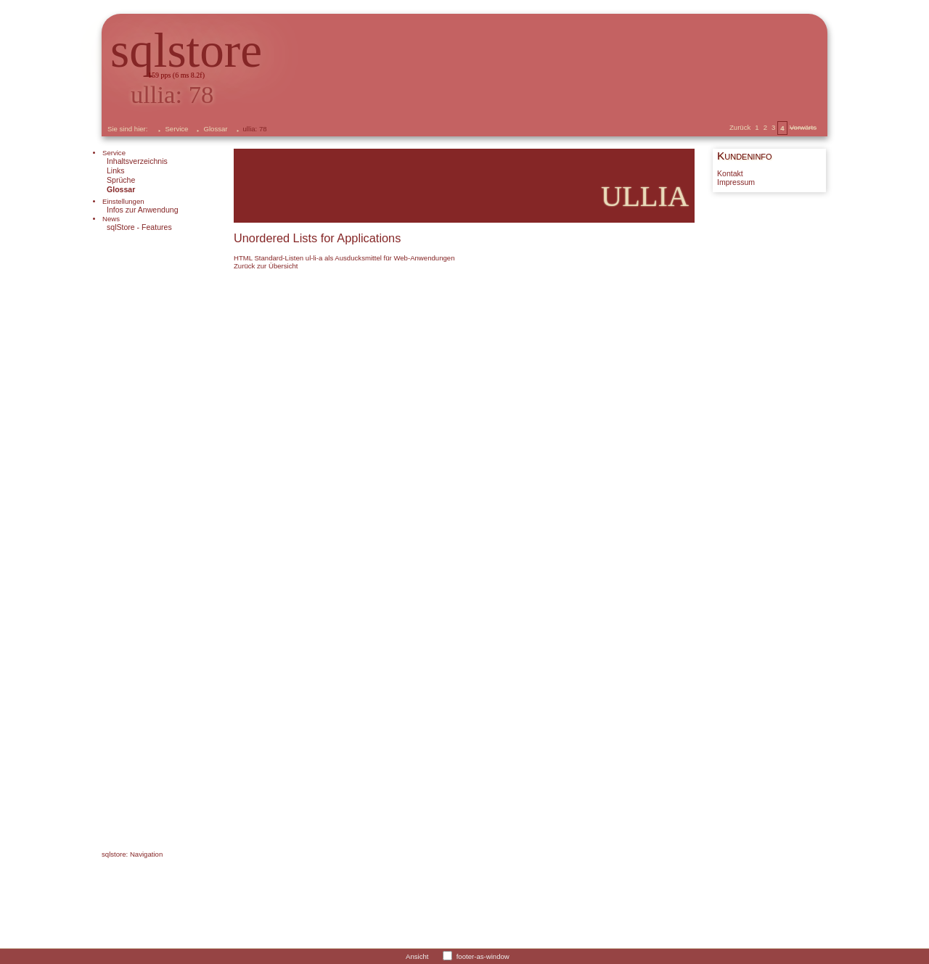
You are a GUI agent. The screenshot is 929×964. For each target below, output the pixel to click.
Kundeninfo (744, 155)
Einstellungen (123, 201)
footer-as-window (483, 956)
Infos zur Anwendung (143, 209)
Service (176, 129)
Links (116, 170)
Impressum (736, 182)
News (111, 219)
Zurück (739, 127)
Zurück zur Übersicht (266, 266)
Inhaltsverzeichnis (137, 161)
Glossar (215, 129)
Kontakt (730, 174)
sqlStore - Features (139, 227)
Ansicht (417, 956)
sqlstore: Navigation (132, 854)
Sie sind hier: (127, 129)
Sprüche (121, 180)
